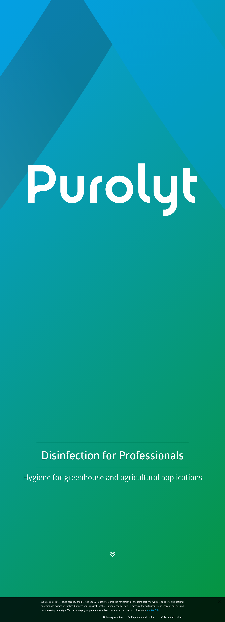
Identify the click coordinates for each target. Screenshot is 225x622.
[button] (112, 377)
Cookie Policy (153, 611)
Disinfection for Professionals (112, 356)
